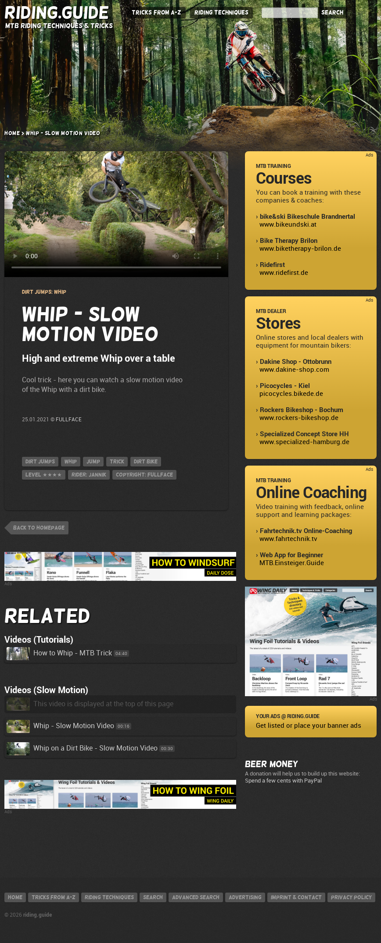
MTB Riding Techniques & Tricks (59, 25)
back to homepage (39, 528)
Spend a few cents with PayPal (283, 780)
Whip (71, 462)
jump (93, 462)
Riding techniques (109, 897)
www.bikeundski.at (287, 224)
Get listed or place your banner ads (308, 725)
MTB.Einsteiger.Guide (291, 563)
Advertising (245, 897)
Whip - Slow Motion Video (60, 726)
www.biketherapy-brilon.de (300, 249)
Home (12, 133)
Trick (117, 462)
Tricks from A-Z (156, 12)
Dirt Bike (146, 462)
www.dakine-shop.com (294, 370)
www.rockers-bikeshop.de (298, 418)
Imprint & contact (296, 897)
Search (332, 12)
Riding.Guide (56, 12)
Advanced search (195, 897)
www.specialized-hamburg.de (304, 442)
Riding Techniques (221, 12)
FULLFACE (69, 419)
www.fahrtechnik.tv (288, 539)
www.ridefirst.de (283, 273)
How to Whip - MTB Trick (59, 653)
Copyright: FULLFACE (144, 475)
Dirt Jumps (40, 462)
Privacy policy (351, 897)
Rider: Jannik (89, 475)
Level (43, 475)
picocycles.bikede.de (291, 394)
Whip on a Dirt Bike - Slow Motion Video (82, 748)
